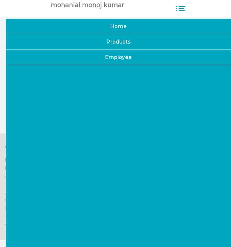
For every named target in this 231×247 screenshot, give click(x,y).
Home (15, 200)
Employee (19, 208)
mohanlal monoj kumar (87, 5)
